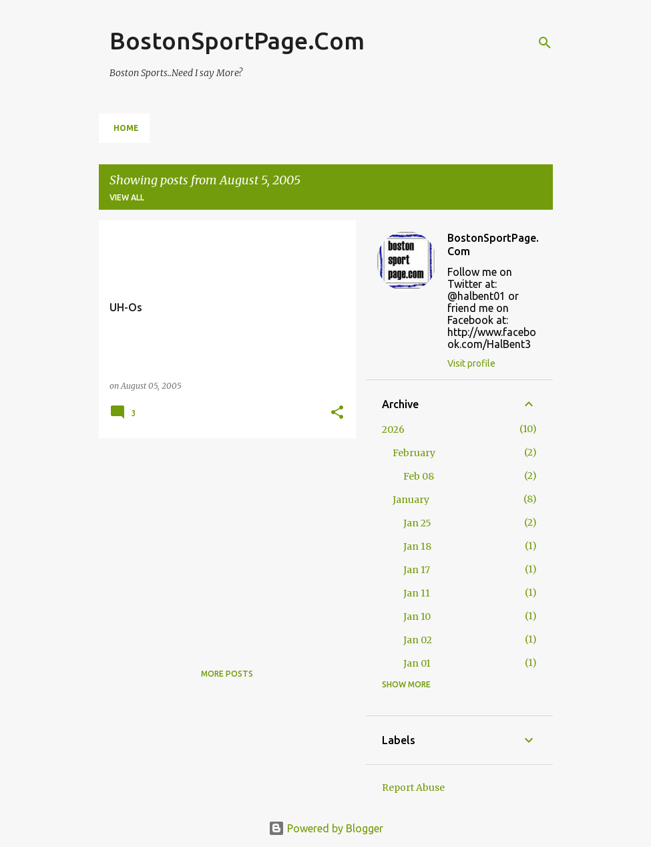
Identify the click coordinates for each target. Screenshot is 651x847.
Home (126, 128)
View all (127, 197)
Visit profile (471, 363)
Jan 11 (416, 593)
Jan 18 (417, 546)
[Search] (545, 43)
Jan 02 (417, 640)
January (411, 500)
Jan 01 (417, 663)
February (414, 453)
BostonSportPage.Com (237, 40)
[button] (337, 413)
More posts (227, 673)
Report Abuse (413, 788)
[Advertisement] (222, 541)
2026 (393, 429)
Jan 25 (417, 523)
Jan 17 (416, 570)
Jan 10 (417, 617)
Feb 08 (418, 476)
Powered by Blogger (325, 828)
